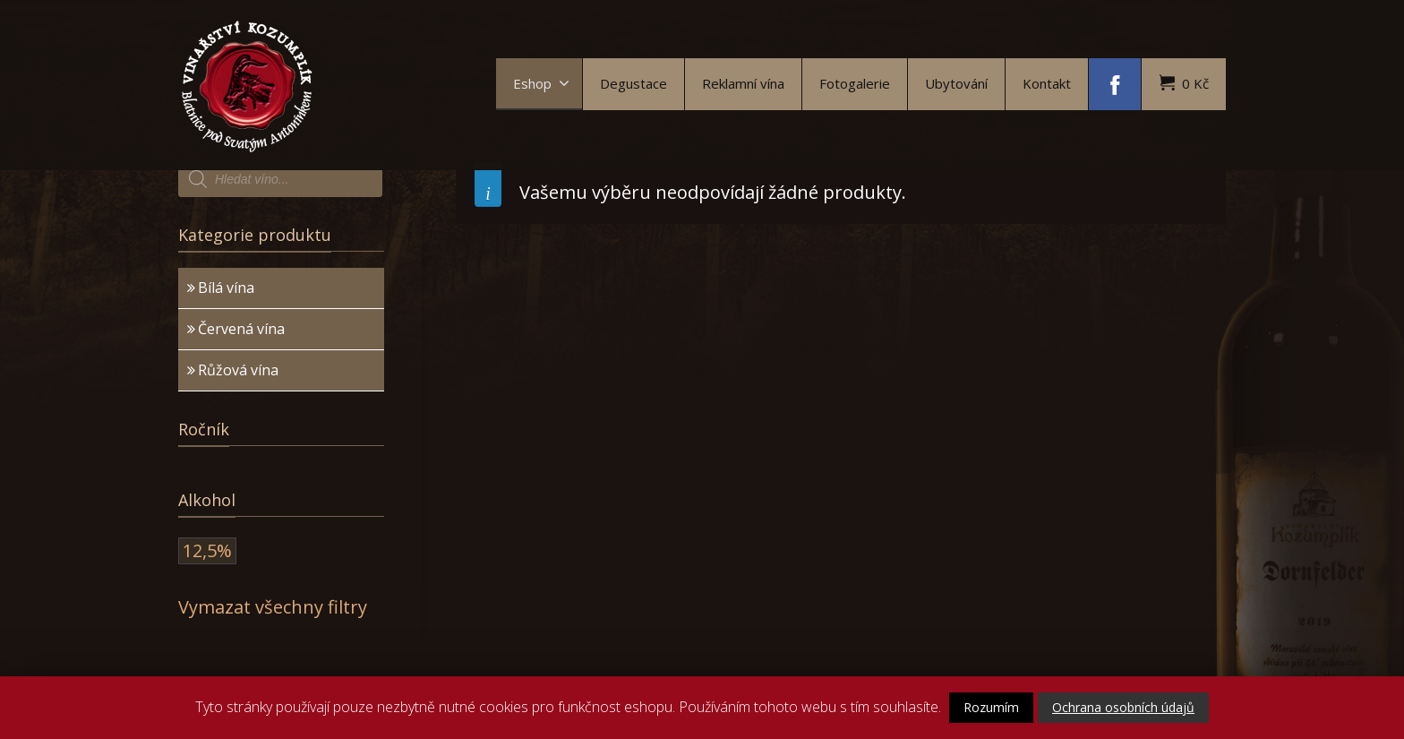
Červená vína (241, 329)
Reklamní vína (743, 83)
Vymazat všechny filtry (272, 607)
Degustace (633, 83)
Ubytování (956, 83)
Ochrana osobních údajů (1123, 707)
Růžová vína (238, 370)
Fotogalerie (854, 83)
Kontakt (1047, 83)
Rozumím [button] (991, 707)
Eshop (541, 83)
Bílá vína (226, 287)
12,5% (207, 550)
